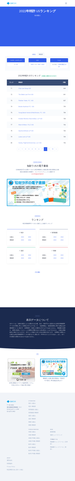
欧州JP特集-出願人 (34, 450)
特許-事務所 (32, 406)
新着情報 (53, 432)
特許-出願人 (32, 403)
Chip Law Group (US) (24, 88)
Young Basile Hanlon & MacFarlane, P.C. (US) (31, 112)
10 (52, 149)
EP (17, 64)
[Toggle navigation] (66, 3)
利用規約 (9, 463)
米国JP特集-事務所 (34, 441)
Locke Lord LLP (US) (24, 137)
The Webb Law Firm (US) (25, 94)
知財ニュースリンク (56, 435)
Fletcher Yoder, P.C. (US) (25, 100)
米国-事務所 (32, 435)
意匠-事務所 (32, 419)
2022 (29, 239)
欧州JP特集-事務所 (34, 453)
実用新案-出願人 (33, 409)
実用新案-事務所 (33, 412)
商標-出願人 (32, 422)
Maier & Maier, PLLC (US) (26, 125)
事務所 (41, 54)
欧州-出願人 (32, 444)
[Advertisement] (37, 30)
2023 (32, 64)
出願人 (34, 54)
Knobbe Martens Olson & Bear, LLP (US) (30, 119)
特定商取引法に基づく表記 (15, 469)
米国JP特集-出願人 (34, 438)
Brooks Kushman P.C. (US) (26, 106)
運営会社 (9, 460)
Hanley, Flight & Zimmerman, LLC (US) (29, 143)
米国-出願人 (32, 432)
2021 (39, 64)
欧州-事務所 (32, 447)
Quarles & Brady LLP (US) (25, 131)
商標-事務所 (32, 425)
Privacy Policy (11, 466)
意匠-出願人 (32, 416)
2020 (42, 64)
